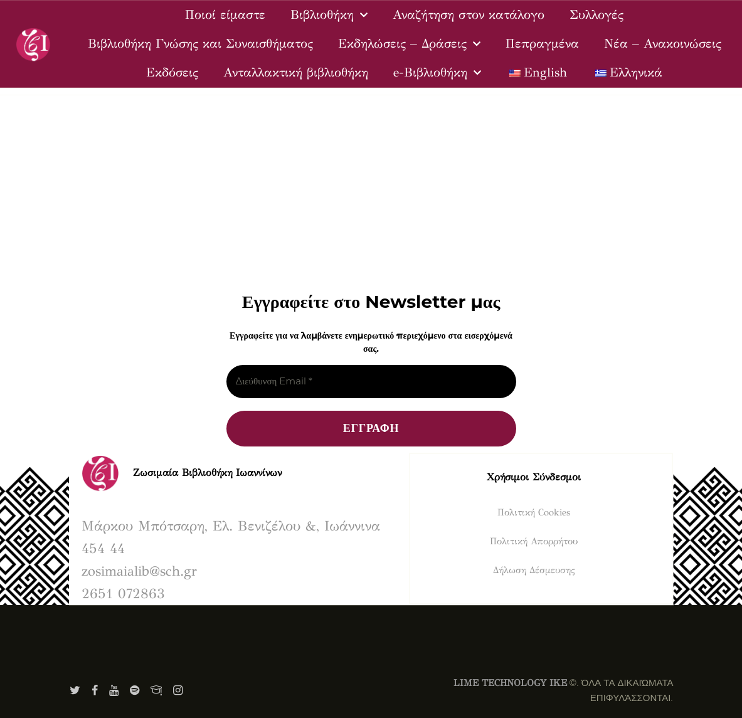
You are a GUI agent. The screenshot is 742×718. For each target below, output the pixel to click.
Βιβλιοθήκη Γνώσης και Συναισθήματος (200, 43)
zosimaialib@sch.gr (139, 570)
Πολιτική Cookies (533, 512)
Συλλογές (596, 15)
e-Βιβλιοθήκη (437, 72)
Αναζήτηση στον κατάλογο (468, 15)
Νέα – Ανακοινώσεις (662, 43)
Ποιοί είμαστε (225, 15)
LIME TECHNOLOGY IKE (510, 683)
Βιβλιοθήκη (329, 15)
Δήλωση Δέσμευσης (534, 570)
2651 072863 (123, 593)
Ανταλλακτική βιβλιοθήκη (295, 72)
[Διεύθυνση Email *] (371, 381)
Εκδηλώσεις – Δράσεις (409, 44)
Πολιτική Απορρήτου (534, 541)
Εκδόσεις (172, 72)
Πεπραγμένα (542, 43)
